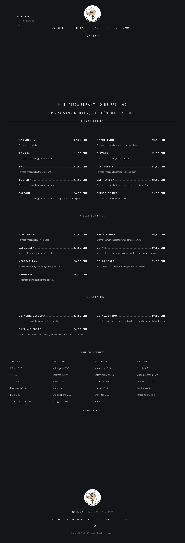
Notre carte (79, 27)
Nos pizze (102, 27)
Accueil (58, 27)
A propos (123, 27)
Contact (93, 36)
